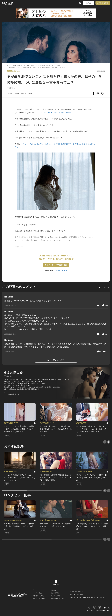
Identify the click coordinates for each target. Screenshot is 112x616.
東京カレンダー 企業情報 (39, 598)
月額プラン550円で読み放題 (56, 265)
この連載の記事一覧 (12, 394)
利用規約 (53, 590)
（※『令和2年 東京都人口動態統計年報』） (56, 113)
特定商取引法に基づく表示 (57, 598)
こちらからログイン (60, 270)
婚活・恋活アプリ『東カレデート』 (79, 594)
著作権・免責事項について (57, 596)
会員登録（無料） (103, 3)
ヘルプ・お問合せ (37, 593)
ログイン (89, 3)
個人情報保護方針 (55, 593)
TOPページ (36, 590)
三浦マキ (11, 88)
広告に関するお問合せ (38, 596)
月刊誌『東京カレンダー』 (76, 591)
